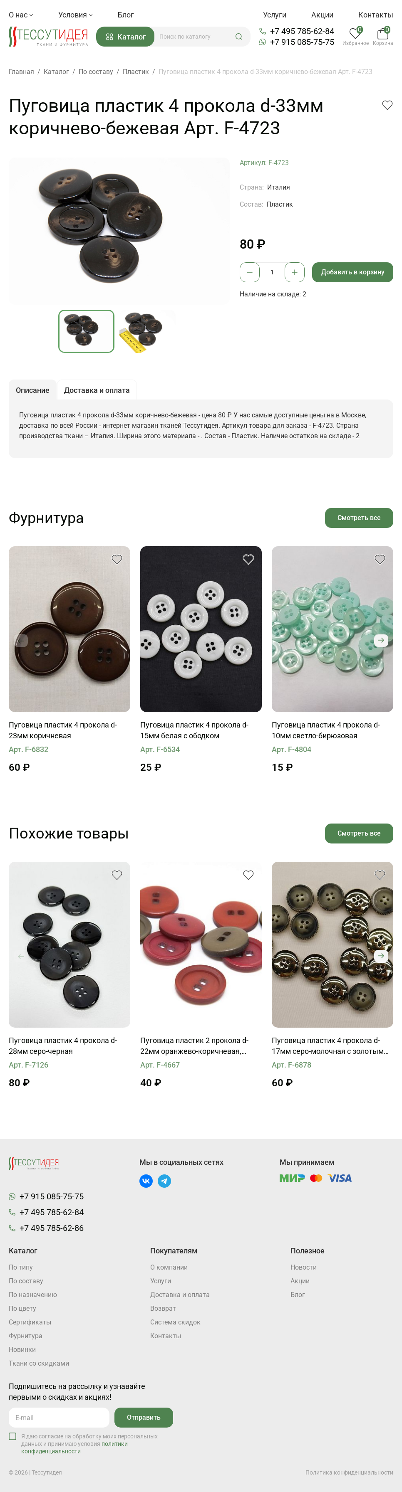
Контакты (375, 14)
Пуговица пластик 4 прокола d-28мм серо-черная (63, 1045)
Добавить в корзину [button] (353, 272)
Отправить (144, 1417)
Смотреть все (359, 518)
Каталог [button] (126, 36)
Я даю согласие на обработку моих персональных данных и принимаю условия (89, 1444)
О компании (169, 1267)
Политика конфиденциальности (349, 1472)
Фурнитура (25, 1336)
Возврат (163, 1308)
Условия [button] (75, 14)
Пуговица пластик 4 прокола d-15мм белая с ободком (194, 730)
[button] (239, 37)
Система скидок (175, 1322)
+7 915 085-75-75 (302, 42)
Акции (322, 14)
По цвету (22, 1308)
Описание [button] (33, 390)
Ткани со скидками (39, 1363)
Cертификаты (30, 1322)
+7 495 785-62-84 (302, 31)
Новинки (22, 1350)
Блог (126, 14)
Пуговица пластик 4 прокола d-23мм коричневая (63, 730)
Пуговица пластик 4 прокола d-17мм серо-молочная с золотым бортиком (328, 1046)
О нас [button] (21, 14)
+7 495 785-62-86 (52, 1228)
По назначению (33, 1295)
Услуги (274, 14)
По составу (26, 1281)
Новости (303, 1267)
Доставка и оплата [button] (97, 390)
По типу (21, 1267)
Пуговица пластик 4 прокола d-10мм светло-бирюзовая (326, 730)
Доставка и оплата (180, 1295)
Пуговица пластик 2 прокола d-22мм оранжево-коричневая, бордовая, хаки (194, 1046)
